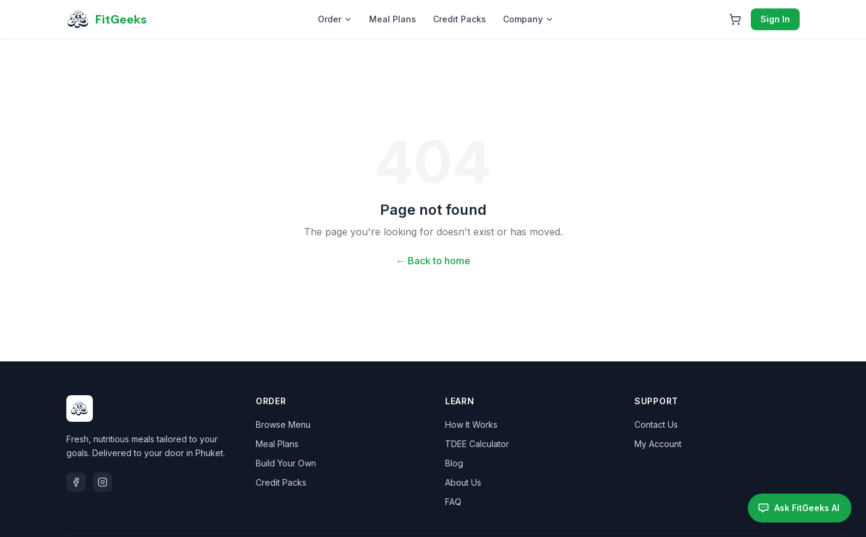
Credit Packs (459, 19)
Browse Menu (283, 424)
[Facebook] (76, 482)
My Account (657, 444)
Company (528, 19)
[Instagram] (102, 482)
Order (335, 19)
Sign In (775, 19)
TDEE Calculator (477, 444)
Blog (454, 463)
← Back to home (433, 261)
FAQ (453, 502)
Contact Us (656, 424)
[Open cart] (735, 19)
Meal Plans (392, 19)
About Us (463, 482)
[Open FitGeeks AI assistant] (800, 508)
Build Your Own (286, 463)
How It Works (471, 424)
